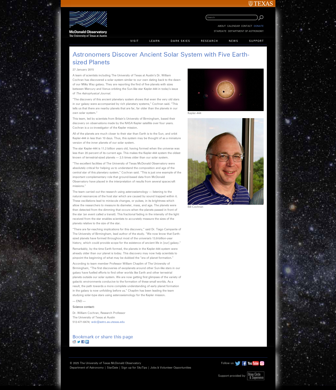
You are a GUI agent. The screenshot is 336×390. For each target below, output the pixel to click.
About (222, 26)
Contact (246, 26)
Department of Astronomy (246, 31)
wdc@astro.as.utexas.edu (108, 322)
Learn (154, 41)
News (233, 41)
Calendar (233, 26)
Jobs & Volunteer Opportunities (170, 367)
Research (209, 41)
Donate (259, 26)
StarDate (220, 31)
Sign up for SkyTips (134, 367)
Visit (134, 41)
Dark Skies (180, 41)
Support (256, 41)
